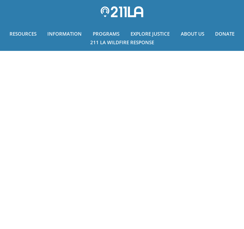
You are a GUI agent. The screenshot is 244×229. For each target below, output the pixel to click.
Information (64, 34)
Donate (224, 34)
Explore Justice (150, 34)
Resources (23, 34)
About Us (192, 34)
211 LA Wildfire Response (122, 42)
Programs (106, 34)
